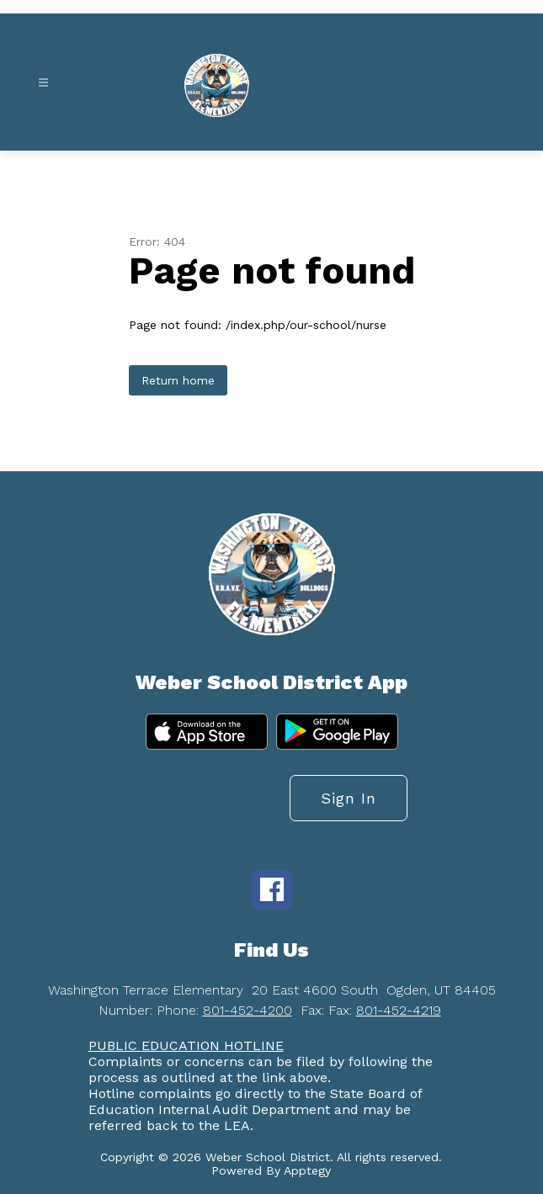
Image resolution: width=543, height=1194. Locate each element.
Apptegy (307, 1170)
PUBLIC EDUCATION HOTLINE (186, 1045)
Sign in (348, 798)
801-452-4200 (247, 1010)
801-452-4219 (398, 1010)
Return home (178, 380)
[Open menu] (43, 83)
